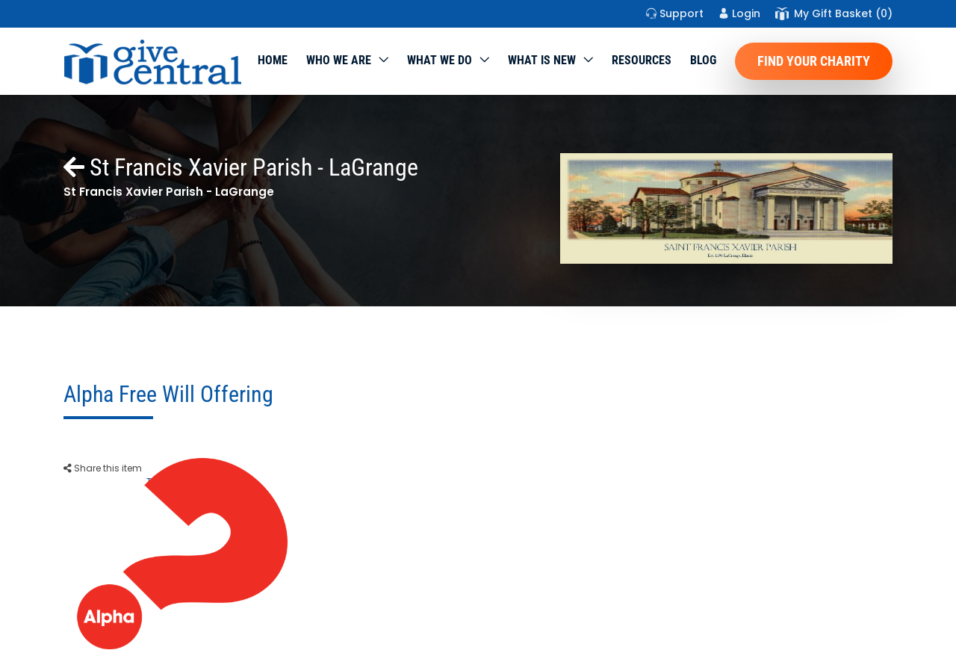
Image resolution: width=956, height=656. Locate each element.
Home (273, 60)
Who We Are (338, 60)
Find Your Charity (813, 61)
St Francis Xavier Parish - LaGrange (240, 167)
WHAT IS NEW (542, 60)
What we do (439, 60)
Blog (703, 60)
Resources (641, 60)
